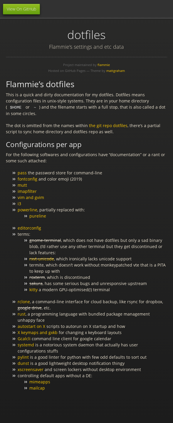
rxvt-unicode (41, 258)
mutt (22, 185)
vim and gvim (31, 197)
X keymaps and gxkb (38, 332)
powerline (27, 209)
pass (22, 172)
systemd (26, 344)
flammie (104, 65)
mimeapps (39, 381)
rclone (24, 301)
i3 (19, 203)
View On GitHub (21, 9)
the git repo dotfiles (108, 125)
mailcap (37, 387)
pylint (23, 357)
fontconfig (27, 178)
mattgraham (115, 70)
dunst (23, 363)
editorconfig (29, 227)
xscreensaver (30, 369)
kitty (33, 289)
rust (22, 313)
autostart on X (31, 326)
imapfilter (27, 191)
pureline (37, 215)
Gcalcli (24, 338)
